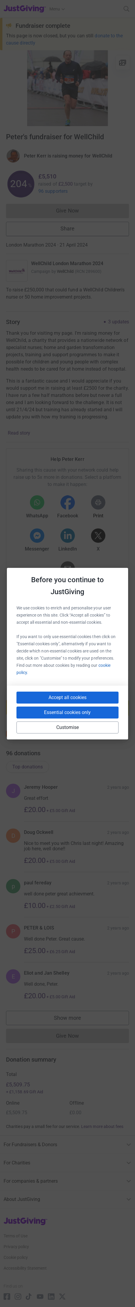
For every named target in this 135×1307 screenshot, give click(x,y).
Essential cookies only (67, 712)
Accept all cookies (67, 697)
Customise (67, 727)
